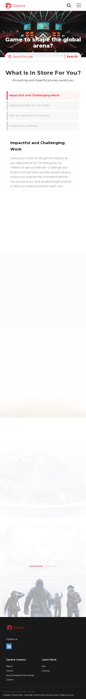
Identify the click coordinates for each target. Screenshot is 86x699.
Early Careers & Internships (20, 675)
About (9, 666)
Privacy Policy (22, 692)
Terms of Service (9, 692)
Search (72, 56)
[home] (15, 5)
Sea (43, 666)
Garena (46, 670)
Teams (9, 670)
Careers (10, 679)
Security (32, 692)
